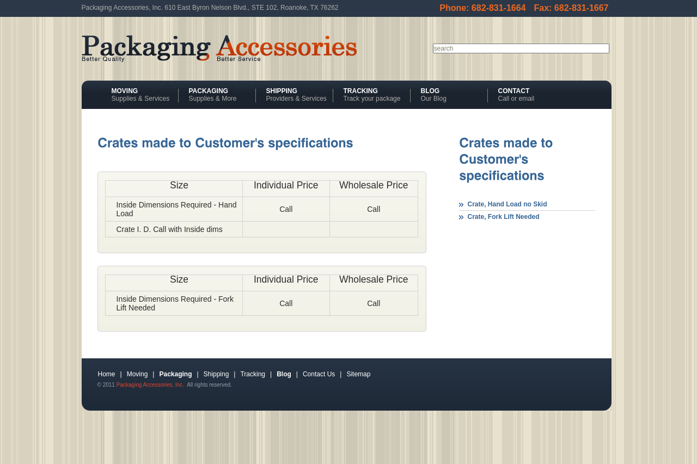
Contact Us (319, 374)
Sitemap (358, 374)
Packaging (175, 374)
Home (106, 374)
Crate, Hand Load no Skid (507, 204)
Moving (137, 374)
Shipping (216, 374)
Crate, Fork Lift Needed (504, 217)
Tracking (252, 374)
